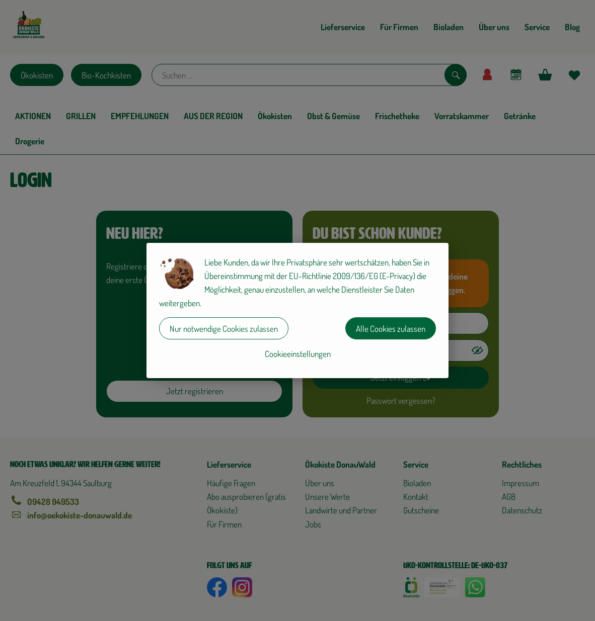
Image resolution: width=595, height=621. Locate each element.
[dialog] (297, 310)
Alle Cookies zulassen (390, 328)
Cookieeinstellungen (298, 353)
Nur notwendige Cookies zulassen (224, 328)
